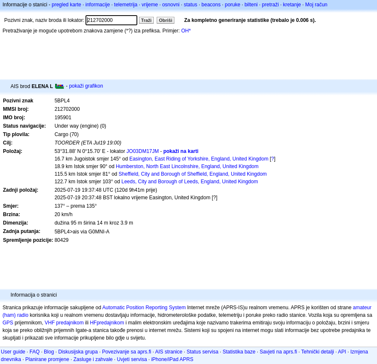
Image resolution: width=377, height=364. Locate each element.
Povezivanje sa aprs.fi (126, 352)
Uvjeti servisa (132, 359)
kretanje (292, 5)
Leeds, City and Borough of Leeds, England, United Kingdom (189, 182)
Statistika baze (238, 352)
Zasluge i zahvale (92, 359)
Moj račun (316, 5)
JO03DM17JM (142, 151)
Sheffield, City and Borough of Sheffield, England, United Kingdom (193, 174)
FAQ (34, 352)
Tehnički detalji (317, 352)
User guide (13, 352)
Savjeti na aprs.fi (278, 352)
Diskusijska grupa (78, 352)
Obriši (165, 20)
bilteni (250, 5)
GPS (8, 323)
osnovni (170, 5)
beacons (210, 5)
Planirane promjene (47, 359)
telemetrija (125, 5)
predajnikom (110, 323)
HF (93, 323)
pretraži (270, 5)
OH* (186, 31)
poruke (233, 5)
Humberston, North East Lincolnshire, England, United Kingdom (187, 166)
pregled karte (66, 5)
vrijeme (150, 5)
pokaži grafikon (86, 86)
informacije (98, 5)
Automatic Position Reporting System (144, 307)
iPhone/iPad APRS (172, 359)
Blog (49, 352)
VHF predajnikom (64, 323)
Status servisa (202, 352)
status (190, 5)
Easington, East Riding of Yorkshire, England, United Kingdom (198, 159)
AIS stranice (168, 352)
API (342, 352)
